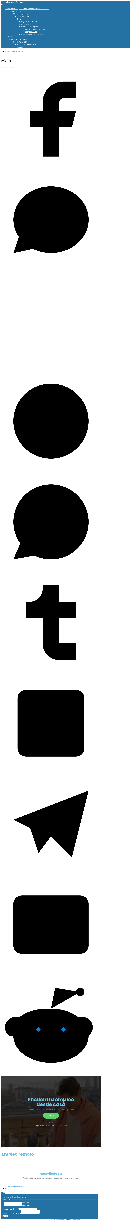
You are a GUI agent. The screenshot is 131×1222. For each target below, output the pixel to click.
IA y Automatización (29, 21)
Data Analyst (26, 24)
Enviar (5, 1216)
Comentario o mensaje (11, 1214)
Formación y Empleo (29, 27)
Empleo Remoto (15, 11)
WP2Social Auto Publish (57, 1220)
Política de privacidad (18, 39)
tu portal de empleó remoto (12, 2)
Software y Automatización (36, 29)
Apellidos (25, 1205)
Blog (19, 19)
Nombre (25, 1202)
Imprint (20, 47)
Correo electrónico (10, 1209)
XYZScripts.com (75, 1220)
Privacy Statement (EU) (26, 44)
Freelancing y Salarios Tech (32, 34)
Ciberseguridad (23, 16)
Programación (31, 32)
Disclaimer (9, 37)
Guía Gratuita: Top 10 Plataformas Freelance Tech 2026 (27, 9)
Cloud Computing (20, 14)
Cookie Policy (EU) (20, 42)
